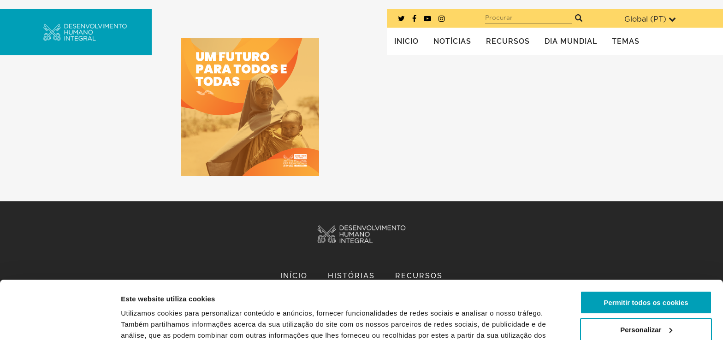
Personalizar (646, 279)
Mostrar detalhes (149, 322)
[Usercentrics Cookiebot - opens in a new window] (59, 322)
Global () (650, 19)
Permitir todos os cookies (646, 253)
